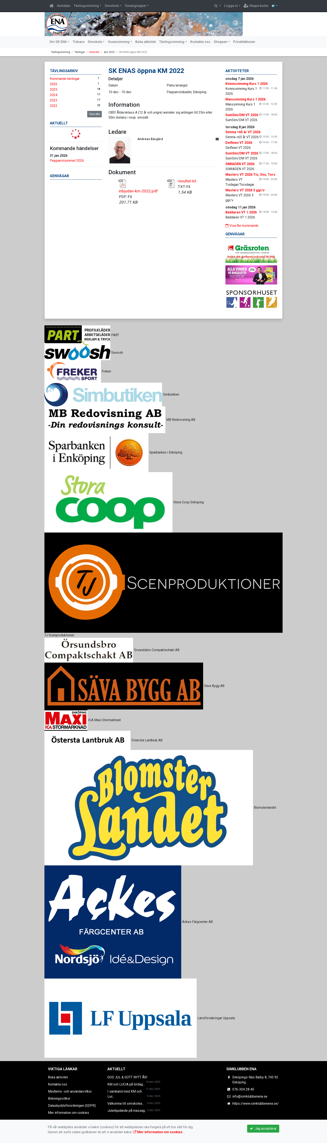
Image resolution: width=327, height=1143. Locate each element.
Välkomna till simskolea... (125, 1103)
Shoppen (220, 42)
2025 (53, 89)
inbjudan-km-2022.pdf (138, 191)
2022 (53, 106)
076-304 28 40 (243, 1089)
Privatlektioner (244, 42)
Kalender (94, 52)
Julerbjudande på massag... (127, 1111)
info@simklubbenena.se (249, 1096)
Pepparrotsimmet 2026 (67, 161)
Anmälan (63, 6)
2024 (53, 95)
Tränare (78, 42)
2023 (53, 100)
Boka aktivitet (145, 42)
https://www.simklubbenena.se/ (255, 1103)
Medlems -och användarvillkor (70, 1091)
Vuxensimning (119, 42)
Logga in (231, 6)
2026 (53, 84)
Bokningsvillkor (59, 1098)
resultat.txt (187, 181)
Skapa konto (256, 6)
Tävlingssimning (86, 6)
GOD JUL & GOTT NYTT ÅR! (127, 1077)
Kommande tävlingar (64, 79)
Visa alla (94, 114)
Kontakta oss (200, 42)
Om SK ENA (58, 42)
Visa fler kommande (241, 226)
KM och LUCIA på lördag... (126, 1084)
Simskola (112, 6)
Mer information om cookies (68, 1113)
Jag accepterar (263, 1128)
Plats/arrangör (177, 85)
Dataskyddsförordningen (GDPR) (72, 1106)
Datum (113, 85)
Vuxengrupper (135, 6)
